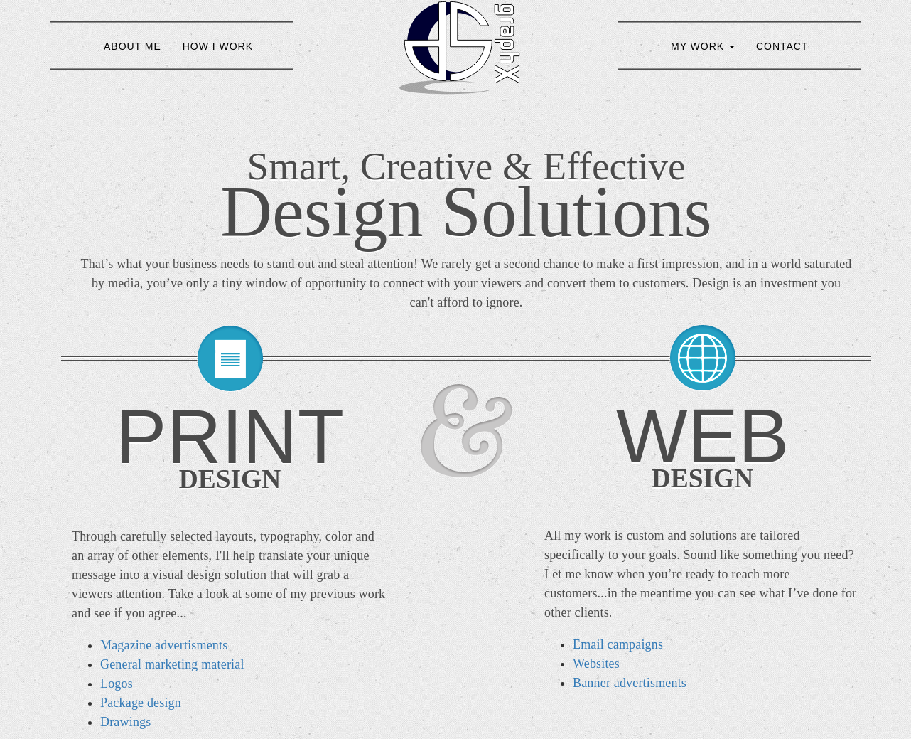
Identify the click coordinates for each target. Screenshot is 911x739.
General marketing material (172, 664)
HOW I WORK (218, 46)
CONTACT (782, 46)
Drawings (125, 722)
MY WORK (703, 46)
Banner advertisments (629, 683)
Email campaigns (618, 644)
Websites (596, 663)
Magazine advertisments (163, 645)
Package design (140, 703)
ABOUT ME (132, 46)
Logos (116, 683)
